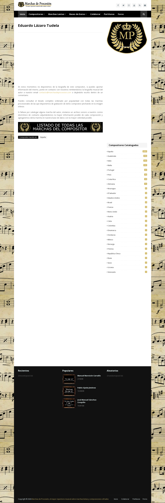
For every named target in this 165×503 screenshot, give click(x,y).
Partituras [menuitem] (109, 14)
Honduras (127, 235)
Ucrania (127, 267)
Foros (145, 499)
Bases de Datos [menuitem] (77, 14)
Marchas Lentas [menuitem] (56, 14)
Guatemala (127, 156)
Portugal (127, 170)
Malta (127, 165)
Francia (127, 207)
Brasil (127, 202)
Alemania (127, 184)
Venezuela (127, 272)
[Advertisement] (127, 98)
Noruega (127, 244)
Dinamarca (127, 230)
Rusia (127, 258)
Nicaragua (127, 188)
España (43, 137)
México (127, 239)
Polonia (127, 249)
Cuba (127, 221)
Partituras (136, 499)
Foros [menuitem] (121, 14)
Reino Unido (127, 211)
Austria (127, 216)
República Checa (127, 253)
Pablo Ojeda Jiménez (86, 388)
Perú (127, 174)
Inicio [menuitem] (22, 14)
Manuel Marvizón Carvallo (89, 375)
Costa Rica (127, 179)
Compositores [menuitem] (36, 14)
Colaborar (125, 499)
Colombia (127, 225)
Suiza (127, 263)
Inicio (116, 499)
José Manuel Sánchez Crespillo (86, 401)
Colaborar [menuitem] (95, 14)
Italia (127, 161)
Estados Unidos (127, 198)
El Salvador (127, 193)
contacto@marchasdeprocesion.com (55, 92)
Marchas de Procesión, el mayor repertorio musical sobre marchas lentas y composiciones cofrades (70, 499)
